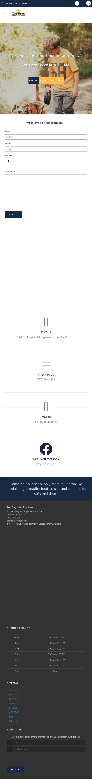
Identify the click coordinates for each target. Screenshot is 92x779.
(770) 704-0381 (14, 518)
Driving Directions (51, 80)
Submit (13, 215)
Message (11, 171)
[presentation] (28, 204)
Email (8, 143)
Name (9, 131)
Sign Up (15, 769)
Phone (9, 155)
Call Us (33, 80)
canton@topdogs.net (17, 521)
